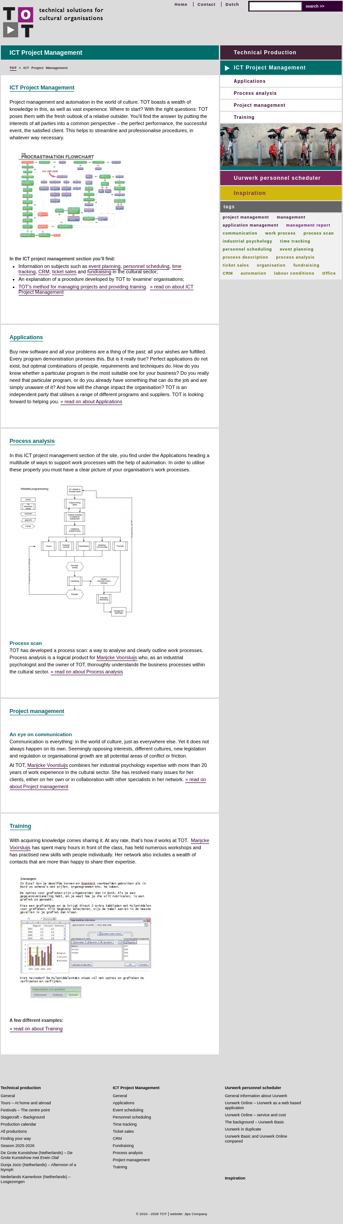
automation (253, 273)
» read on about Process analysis (87, 671)
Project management (37, 711)
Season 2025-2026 (18, 1145)
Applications (26, 337)
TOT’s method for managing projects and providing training (82, 286)
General (8, 1096)
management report (308, 225)
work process (280, 233)
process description (246, 257)
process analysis (295, 257)
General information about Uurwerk (256, 1096)
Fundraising (123, 1145)
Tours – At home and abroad (26, 1103)
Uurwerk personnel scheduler (277, 178)
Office (329, 273)
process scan (318, 233)
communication (240, 233)
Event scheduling (128, 1110)
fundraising (99, 271)
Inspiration (250, 193)
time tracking (295, 241)
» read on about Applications (91, 401)
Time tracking (125, 1124)
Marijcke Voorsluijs (117, 657)
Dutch (232, 4)
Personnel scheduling (132, 1117)
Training (21, 826)
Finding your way (16, 1138)
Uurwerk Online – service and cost (255, 1115)
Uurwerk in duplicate (243, 1129)
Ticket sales (123, 1131)
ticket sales (64, 271)
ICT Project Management (42, 88)
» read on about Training (36, 1028)
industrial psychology (248, 241)
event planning (105, 266)
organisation (271, 265)
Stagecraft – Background (23, 1117)
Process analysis (32, 441)
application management (250, 225)
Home (180, 4)
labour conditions (294, 273)
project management (246, 217)
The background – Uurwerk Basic (254, 1122)
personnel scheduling (146, 266)
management (291, 217)
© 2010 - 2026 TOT (151, 1214)
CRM (43, 271)
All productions (14, 1131)
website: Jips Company (188, 1214)
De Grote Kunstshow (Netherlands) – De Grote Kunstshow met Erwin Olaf (37, 1155)
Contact (207, 4)
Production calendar (18, 1124)
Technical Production (265, 52)
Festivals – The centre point (25, 1110)
